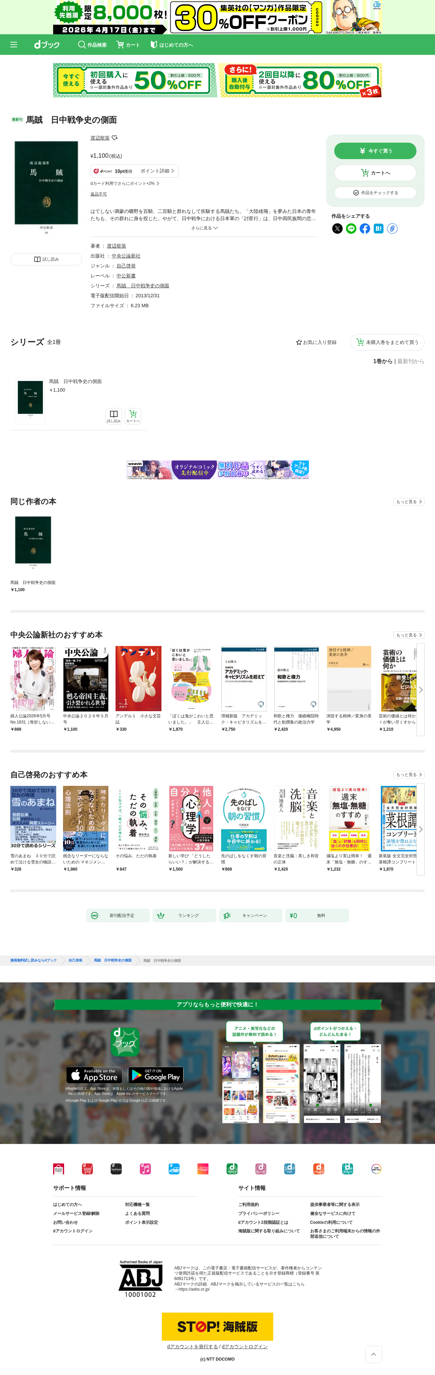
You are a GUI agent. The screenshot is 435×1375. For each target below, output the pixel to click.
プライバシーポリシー (258, 1213)
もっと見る (406, 501)
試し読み (51, 259)
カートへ (380, 173)
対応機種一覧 (137, 1204)
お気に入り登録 (320, 342)
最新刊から (411, 361)
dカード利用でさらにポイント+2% (122, 183)
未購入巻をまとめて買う (392, 342)
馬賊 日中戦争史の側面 (75, 381)
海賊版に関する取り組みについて (269, 1231)
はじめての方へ (67, 1204)
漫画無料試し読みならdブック (33, 960)
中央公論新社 (126, 256)
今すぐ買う (380, 151)
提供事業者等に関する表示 (335, 1204)
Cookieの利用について (331, 1222)
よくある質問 (137, 1213)
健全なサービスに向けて (332, 1213)
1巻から (383, 361)
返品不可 (98, 194)
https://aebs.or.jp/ (194, 1289)
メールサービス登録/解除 (76, 1213)
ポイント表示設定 (141, 1222)
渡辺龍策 (100, 138)
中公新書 (126, 275)
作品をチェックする (379, 192)
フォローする (114, 137)
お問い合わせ (65, 1222)
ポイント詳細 (155, 171)
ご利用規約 (248, 1204)
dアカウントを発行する (192, 1346)
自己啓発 (126, 265)
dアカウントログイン (73, 1231)
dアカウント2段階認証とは (263, 1222)
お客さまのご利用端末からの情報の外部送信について (345, 1234)
